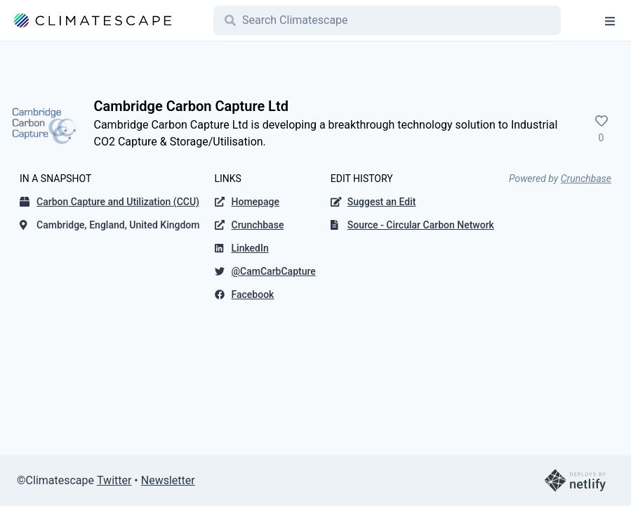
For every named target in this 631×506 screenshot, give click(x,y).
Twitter (114, 480)
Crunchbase (586, 178)
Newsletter (168, 480)
